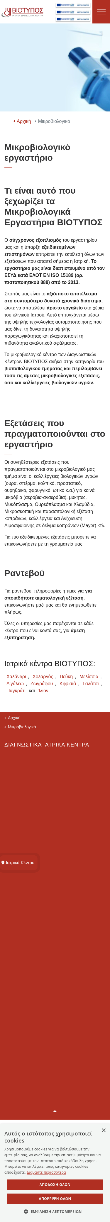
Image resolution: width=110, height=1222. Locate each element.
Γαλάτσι (91, 683)
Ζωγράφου (42, 683)
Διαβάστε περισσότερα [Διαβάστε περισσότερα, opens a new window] (46, 1172)
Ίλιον (43, 690)
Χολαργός (43, 676)
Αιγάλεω (15, 683)
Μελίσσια (89, 676)
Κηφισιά (68, 683)
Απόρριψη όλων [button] (55, 1198)
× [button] (103, 1130)
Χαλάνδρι (16, 676)
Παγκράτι (16, 690)
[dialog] (55, 1173)
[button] (55, 1111)
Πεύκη (66, 676)
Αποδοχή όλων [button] (55, 1184)
